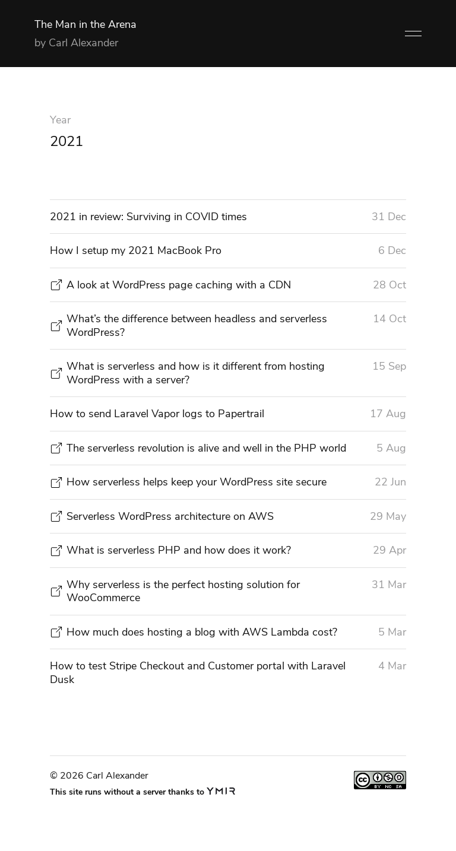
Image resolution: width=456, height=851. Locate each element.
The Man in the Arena (85, 24)
